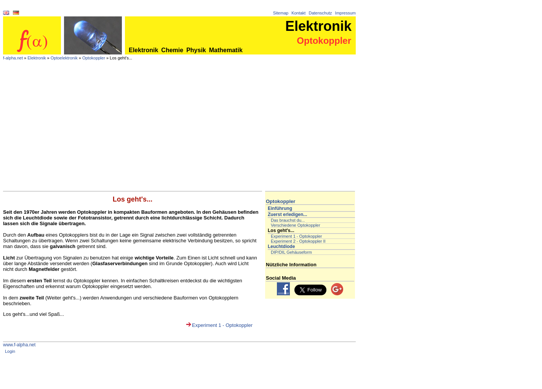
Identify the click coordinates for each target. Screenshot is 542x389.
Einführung (280, 208)
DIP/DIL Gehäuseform (291, 252)
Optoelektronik (64, 58)
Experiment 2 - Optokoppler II (298, 241)
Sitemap (280, 13)
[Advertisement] (179, 133)
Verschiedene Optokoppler (295, 225)
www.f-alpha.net (19, 344)
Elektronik (143, 50)
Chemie (172, 50)
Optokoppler (93, 58)
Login (10, 351)
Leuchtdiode (281, 246)
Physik (196, 50)
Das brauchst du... (288, 220)
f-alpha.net (13, 58)
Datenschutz (320, 13)
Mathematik (226, 50)
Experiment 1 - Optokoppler (222, 325)
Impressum (345, 13)
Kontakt (298, 13)
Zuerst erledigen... (287, 214)
